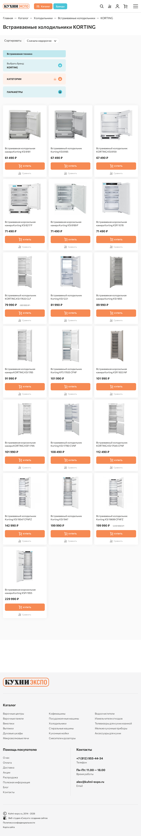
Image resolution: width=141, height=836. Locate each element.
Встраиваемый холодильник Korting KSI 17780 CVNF (66, 444)
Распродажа (10, 777)
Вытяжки (8, 728)
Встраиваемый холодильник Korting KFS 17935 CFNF (66, 371)
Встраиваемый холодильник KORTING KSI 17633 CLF (20, 297)
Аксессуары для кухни (108, 733)
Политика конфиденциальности (19, 822)
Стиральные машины (61, 728)
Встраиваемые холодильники (76, 18)
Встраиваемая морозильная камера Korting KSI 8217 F (20, 223)
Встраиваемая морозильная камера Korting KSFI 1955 (20, 591)
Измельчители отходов (109, 718)
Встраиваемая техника (19, 53)
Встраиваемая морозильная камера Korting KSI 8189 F (66, 223)
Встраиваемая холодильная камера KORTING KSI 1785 (20, 371)
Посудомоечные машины (64, 718)
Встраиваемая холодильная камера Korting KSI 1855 (111, 297)
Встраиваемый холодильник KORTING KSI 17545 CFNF (111, 444)
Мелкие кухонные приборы (111, 728)
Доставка (8, 767)
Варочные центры (13, 713)
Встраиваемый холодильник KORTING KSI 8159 (111, 150)
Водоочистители (104, 713)
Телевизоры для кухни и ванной (113, 723)
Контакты (9, 792)
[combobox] (41, 41)
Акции (6, 772)
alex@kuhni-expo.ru (90, 781)
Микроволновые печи (16, 738)
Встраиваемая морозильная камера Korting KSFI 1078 (111, 223)
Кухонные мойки (59, 733)
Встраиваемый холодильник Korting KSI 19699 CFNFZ (111, 518)
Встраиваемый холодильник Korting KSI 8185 (66, 150)
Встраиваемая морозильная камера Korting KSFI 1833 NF (111, 371)
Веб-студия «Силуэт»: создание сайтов (25, 818)
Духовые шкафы (13, 733)
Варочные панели (13, 718)
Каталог (23, 18)
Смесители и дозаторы (62, 738)
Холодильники (43, 18)
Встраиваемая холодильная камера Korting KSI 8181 (20, 150)
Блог (6, 787)
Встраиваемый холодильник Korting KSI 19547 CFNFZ (20, 518)
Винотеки (8, 723)
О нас (6, 757)
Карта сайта (9, 827)
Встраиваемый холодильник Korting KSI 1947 (66, 518)
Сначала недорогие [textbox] (39, 40)
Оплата (7, 762)
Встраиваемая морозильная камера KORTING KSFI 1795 (20, 444)
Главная (8, 18)
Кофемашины (57, 713)
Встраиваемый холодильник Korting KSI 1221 (66, 297)
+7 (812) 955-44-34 (89, 758)
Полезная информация (16, 782)
